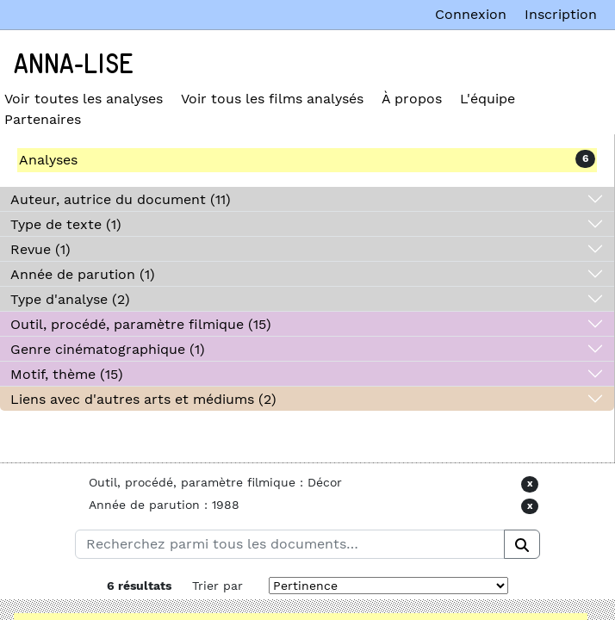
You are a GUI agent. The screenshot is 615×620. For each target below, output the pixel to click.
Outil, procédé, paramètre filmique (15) (140, 324)
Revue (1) (40, 249)
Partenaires (42, 119)
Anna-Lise (74, 64)
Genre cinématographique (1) (107, 349)
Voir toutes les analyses (83, 98)
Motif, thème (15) (66, 374)
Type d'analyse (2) (70, 299)
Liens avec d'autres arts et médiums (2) (143, 399)
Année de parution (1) (82, 274)
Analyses (48, 160)
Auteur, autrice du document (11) (120, 199)
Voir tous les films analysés (272, 98)
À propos (412, 98)
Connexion (470, 14)
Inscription (561, 14)
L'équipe (487, 98)
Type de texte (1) (65, 224)
